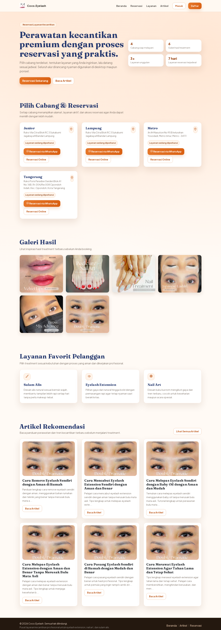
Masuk (179, 5)
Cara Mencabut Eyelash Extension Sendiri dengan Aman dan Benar (105, 484)
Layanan (151, 5)
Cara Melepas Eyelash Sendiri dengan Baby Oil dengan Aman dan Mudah (172, 484)
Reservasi (136, 5)
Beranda (121, 5)
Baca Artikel (63, 80)
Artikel (164, 5)
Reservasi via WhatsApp (42, 151)
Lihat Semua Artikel (187, 431)
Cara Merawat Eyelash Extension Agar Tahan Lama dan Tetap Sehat (170, 568)
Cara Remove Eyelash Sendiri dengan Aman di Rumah (47, 482)
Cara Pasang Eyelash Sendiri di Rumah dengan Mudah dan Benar (108, 568)
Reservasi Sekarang (35, 80)
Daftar (195, 5)
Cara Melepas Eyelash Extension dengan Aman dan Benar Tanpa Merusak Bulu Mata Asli (46, 570)
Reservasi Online (36, 159)
